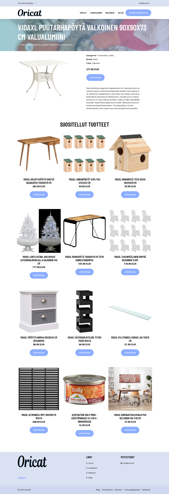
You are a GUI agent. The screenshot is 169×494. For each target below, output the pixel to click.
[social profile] (35, 3)
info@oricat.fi (144, 3)
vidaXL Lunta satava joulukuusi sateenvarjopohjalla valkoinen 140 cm (38, 260)
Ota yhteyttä (107, 489)
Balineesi (110, 13)
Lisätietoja (95, 77)
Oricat (83, 13)
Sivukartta (146, 489)
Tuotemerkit (102, 55)
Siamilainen (96, 13)
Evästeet (118, 489)
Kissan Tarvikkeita (138, 13)
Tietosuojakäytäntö (132, 489)
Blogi (121, 13)
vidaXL (111, 55)
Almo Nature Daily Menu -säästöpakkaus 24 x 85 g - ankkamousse (84, 418)
